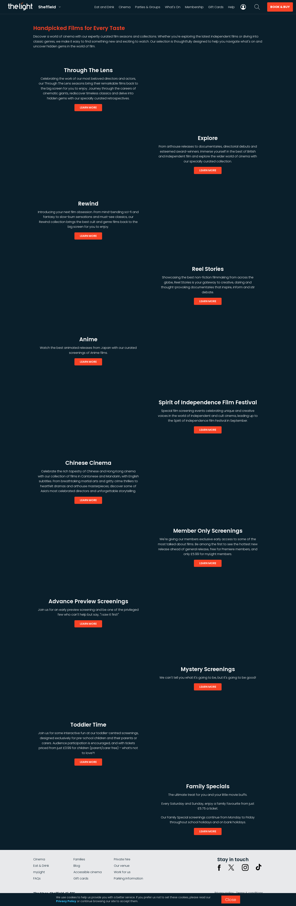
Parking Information (128, 878)
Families (79, 859)
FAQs (37, 878)
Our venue (122, 865)
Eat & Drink (41, 865)
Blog (76, 865)
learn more (88, 107)
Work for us (122, 872)
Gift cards (80, 878)
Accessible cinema (87, 872)
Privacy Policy (66, 901)
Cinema (39, 859)
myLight (39, 872)
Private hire (122, 859)
